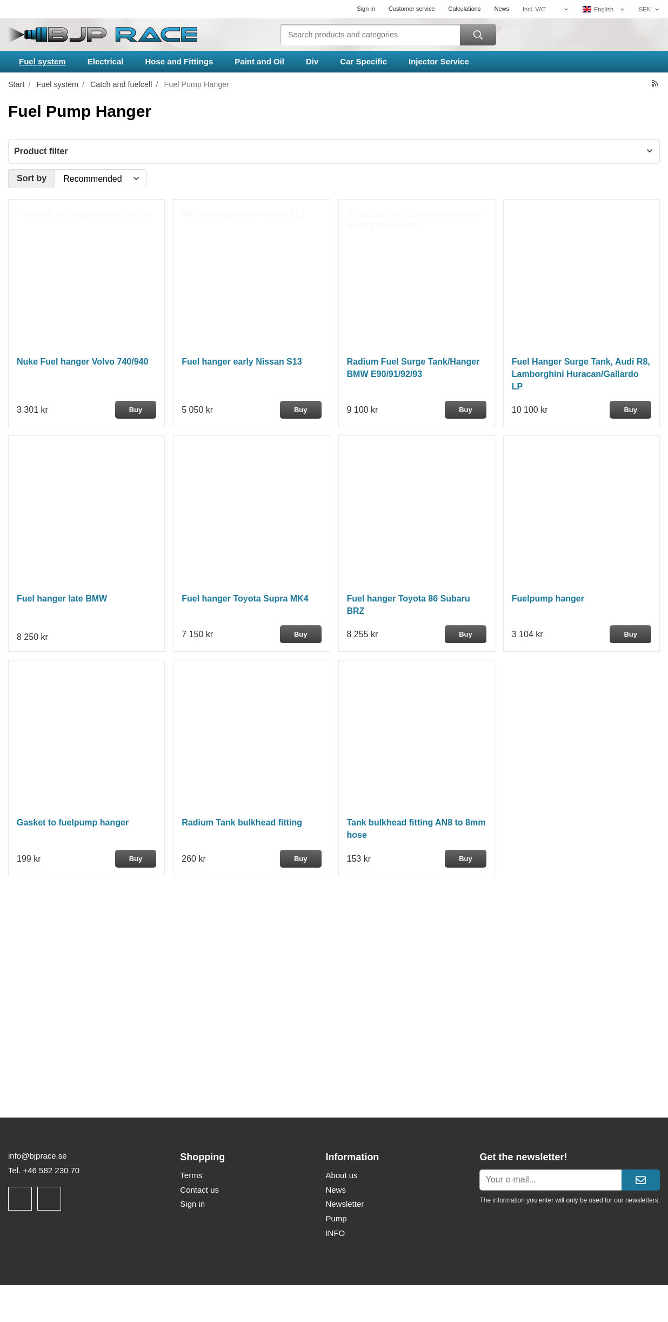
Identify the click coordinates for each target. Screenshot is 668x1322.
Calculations (465, 8)
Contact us (199, 1189)
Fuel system (42, 61)
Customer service (412, 8)
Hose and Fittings (179, 61)
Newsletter (344, 1203)
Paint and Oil (259, 61)
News (501, 8)
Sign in (366, 8)
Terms (191, 1175)
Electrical (106, 61)
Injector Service (439, 61)
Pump (335, 1218)
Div (312, 61)
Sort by (31, 178)
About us (341, 1175)
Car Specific (363, 61)
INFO (335, 1233)
